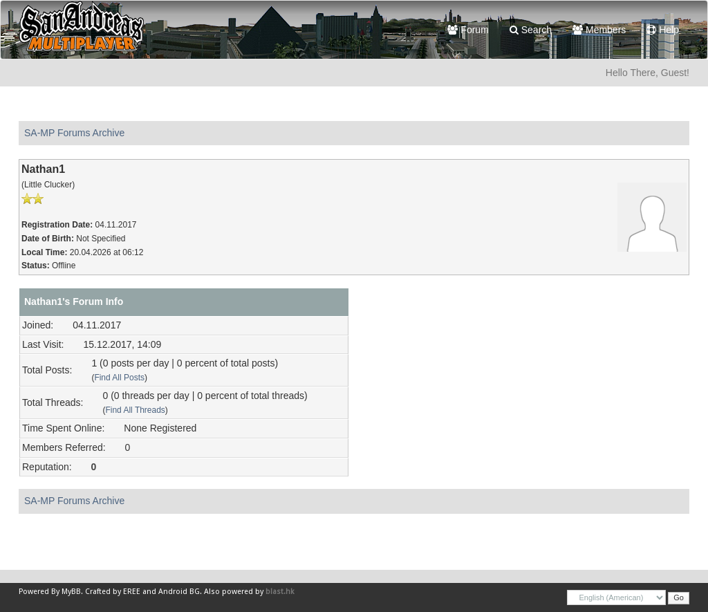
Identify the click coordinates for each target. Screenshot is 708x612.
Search (531, 29)
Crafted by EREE (112, 591)
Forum (467, 29)
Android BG (179, 591)
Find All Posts (119, 377)
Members (599, 29)
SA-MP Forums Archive (74, 132)
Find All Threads (135, 410)
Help (662, 29)
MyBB (71, 591)
